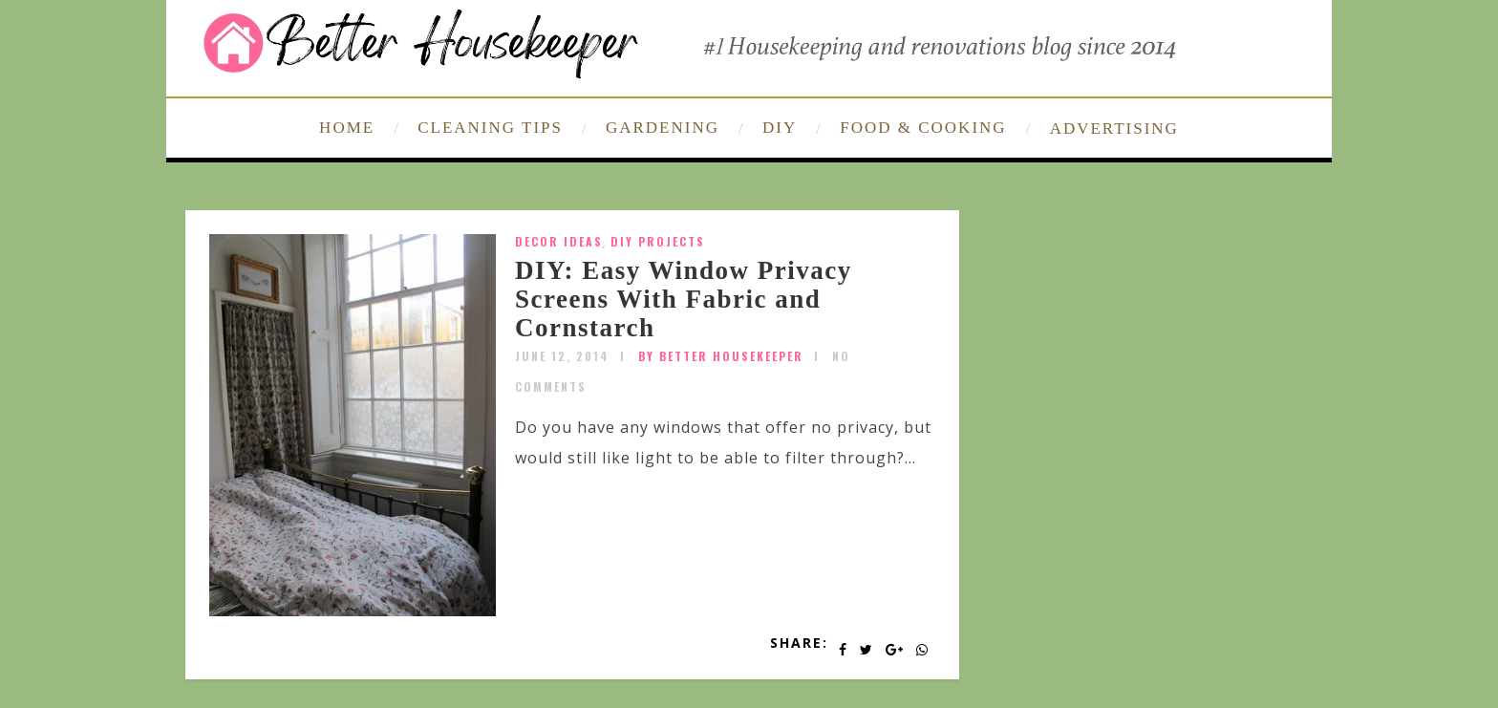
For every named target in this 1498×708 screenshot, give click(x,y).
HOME (346, 127)
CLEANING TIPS (490, 127)
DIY (779, 127)
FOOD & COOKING (923, 127)
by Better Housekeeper (720, 356)
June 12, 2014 (562, 356)
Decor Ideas (559, 241)
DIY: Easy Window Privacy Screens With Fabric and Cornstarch (683, 298)
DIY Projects (657, 241)
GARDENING (662, 127)
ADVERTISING (1114, 128)
